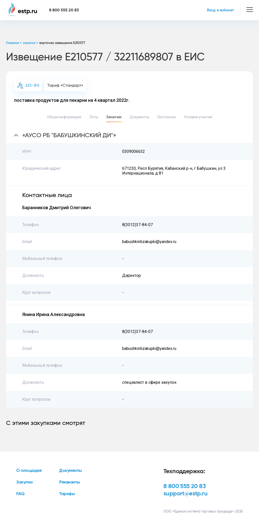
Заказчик (114, 117)
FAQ (20, 494)
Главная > (13, 43)
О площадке (29, 470)
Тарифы (67, 494)
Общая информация (64, 117)
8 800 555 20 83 (184, 486)
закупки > (30, 43)
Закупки (24, 482)
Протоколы (166, 117)
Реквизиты (69, 482)
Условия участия (198, 117)
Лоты (93, 117)
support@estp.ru (185, 494)
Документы (139, 117)
